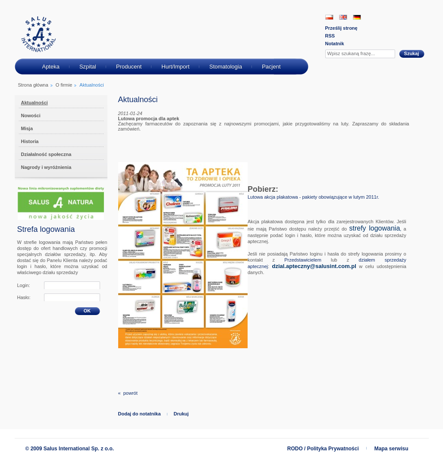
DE (357, 17)
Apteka (50, 66)
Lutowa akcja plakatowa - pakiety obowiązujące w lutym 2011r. (313, 197)
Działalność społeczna (46, 154)
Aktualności (34, 102)
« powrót (128, 393)
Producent (128, 66)
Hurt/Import (175, 66)
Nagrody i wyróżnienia (46, 167)
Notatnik (334, 43)
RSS (330, 35)
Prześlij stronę (341, 28)
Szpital (87, 66)
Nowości (31, 115)
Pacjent (271, 66)
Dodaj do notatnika (139, 413)
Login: (23, 285)
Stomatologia (225, 66)
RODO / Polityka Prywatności (323, 449)
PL (329, 17)
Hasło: (24, 297)
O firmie (64, 84)
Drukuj (181, 413)
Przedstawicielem (302, 259)
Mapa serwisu (391, 449)
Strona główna (33, 84)
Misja (27, 128)
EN (343, 17)
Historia (30, 141)
